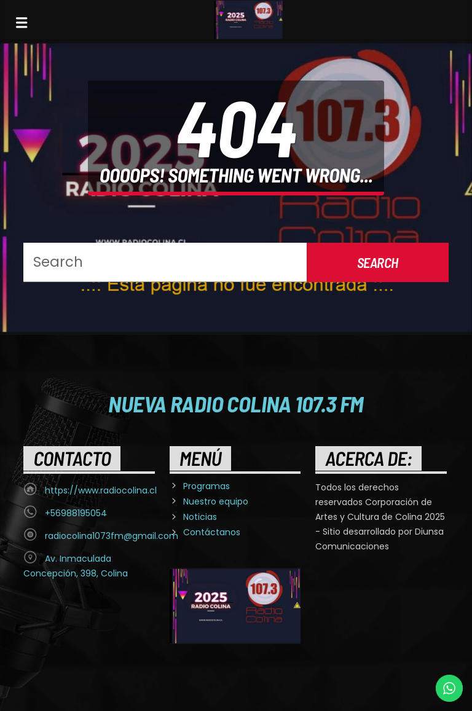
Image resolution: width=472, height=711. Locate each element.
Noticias (200, 517)
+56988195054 (76, 513)
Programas (206, 486)
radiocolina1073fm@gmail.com (111, 536)
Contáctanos (211, 532)
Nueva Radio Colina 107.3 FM (235, 403)
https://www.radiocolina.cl (101, 490)
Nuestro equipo (215, 501)
